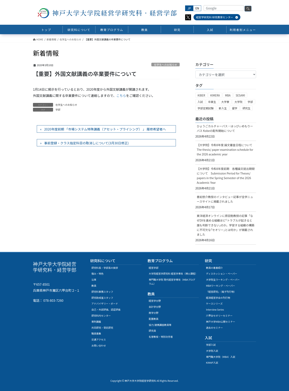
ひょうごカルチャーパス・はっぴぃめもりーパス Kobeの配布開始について (225, 128)
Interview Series (215, 309)
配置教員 (153, 318)
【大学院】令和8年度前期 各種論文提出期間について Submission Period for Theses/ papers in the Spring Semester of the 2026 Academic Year (226, 176)
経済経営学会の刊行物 (218, 297)
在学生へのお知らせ (165, 65)
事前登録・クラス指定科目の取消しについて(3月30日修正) (86, 143)
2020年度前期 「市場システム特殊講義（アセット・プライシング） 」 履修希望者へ (105, 129)
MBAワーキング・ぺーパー (220, 285)
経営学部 (153, 267)
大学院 (238, 102)
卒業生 (212, 102)
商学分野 (153, 312)
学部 (57, 109)
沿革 (93, 279)
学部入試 (211, 344)
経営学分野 (155, 300)
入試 (200, 102)
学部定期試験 (206, 108)
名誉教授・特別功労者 (161, 336)
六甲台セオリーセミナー (219, 315)
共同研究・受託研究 (102, 327)
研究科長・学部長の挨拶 (104, 267)
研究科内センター (101, 315)
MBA (228, 95)
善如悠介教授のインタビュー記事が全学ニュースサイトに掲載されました (225, 199)
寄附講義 (96, 321)
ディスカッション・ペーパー (221, 273)
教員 (93, 285)
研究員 (152, 330)
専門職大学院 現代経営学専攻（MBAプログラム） (172, 281)
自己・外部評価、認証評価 (105, 309)
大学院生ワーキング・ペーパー (223, 279)
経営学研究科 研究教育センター (217, 17)
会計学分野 (155, 306)
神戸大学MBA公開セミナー (220, 321)
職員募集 (96, 333)
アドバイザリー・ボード (104, 303)
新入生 (223, 108)
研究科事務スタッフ (102, 291)
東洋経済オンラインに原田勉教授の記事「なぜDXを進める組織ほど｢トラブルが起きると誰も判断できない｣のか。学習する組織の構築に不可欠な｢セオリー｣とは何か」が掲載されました (225, 225)
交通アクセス (98, 339)
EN (197, 8)
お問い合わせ (98, 345)
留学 (234, 108)
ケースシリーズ (214, 303)
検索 (248, 8)
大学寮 (225, 102)
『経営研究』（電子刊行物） (221, 291)
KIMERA (215, 95)
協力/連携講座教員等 (160, 324)
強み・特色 (97, 273)
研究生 (246, 108)
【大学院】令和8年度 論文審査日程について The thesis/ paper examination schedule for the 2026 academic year (226, 149)
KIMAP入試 (212, 362)
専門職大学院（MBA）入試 (220, 356)
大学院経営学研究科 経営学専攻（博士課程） (173, 273)
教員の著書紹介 (214, 267)
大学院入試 (212, 350)
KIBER (201, 95)
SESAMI (240, 95)
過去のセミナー (214, 327)
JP (189, 8)
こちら (121, 95)
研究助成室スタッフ (102, 297)
